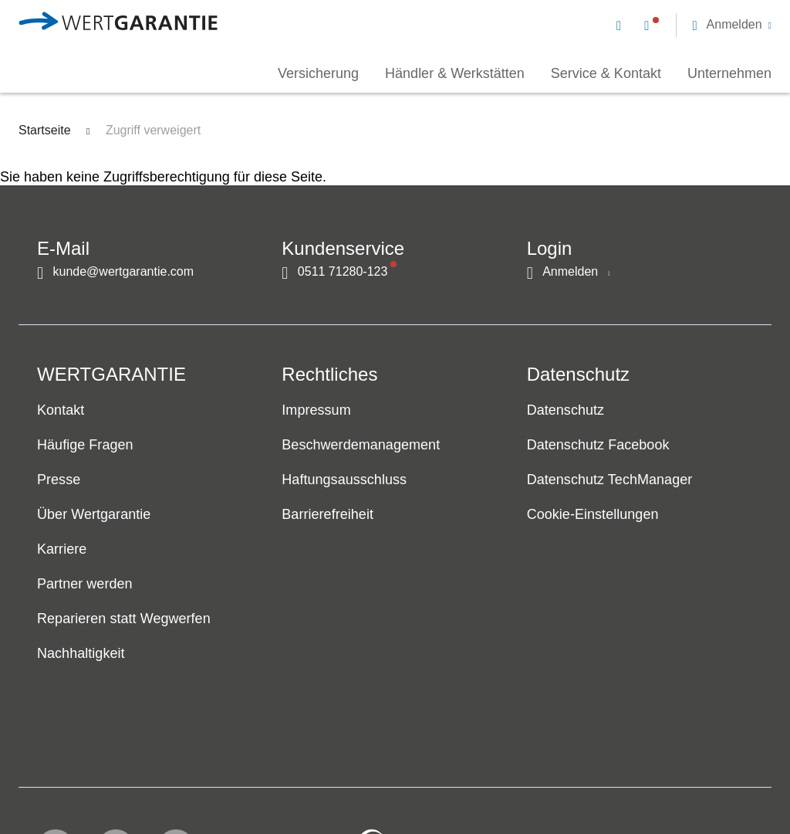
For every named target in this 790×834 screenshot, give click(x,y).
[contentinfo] (672, 777)
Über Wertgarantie (93, 515)
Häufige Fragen (85, 445)
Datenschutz (565, 411)
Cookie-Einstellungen (593, 515)
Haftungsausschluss (344, 480)
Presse (58, 480)
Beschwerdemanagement (361, 445)
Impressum (316, 411)
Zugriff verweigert (153, 130)
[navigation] (693, 23)
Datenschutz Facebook (598, 445)
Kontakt (60, 411)
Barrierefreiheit (327, 515)
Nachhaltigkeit (81, 654)
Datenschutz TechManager (610, 480)
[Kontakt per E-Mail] (621, 24)
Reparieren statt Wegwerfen (124, 619)
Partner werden (85, 584)
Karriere (61, 550)
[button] (731, 24)
